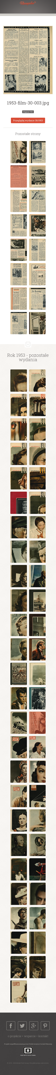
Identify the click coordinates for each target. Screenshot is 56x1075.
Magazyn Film (28, 112)
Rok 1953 (16, 355)
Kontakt (43, 1036)
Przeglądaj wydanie (28, 120)
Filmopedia (28, 3)
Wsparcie (30, 1036)
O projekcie (14, 1036)
